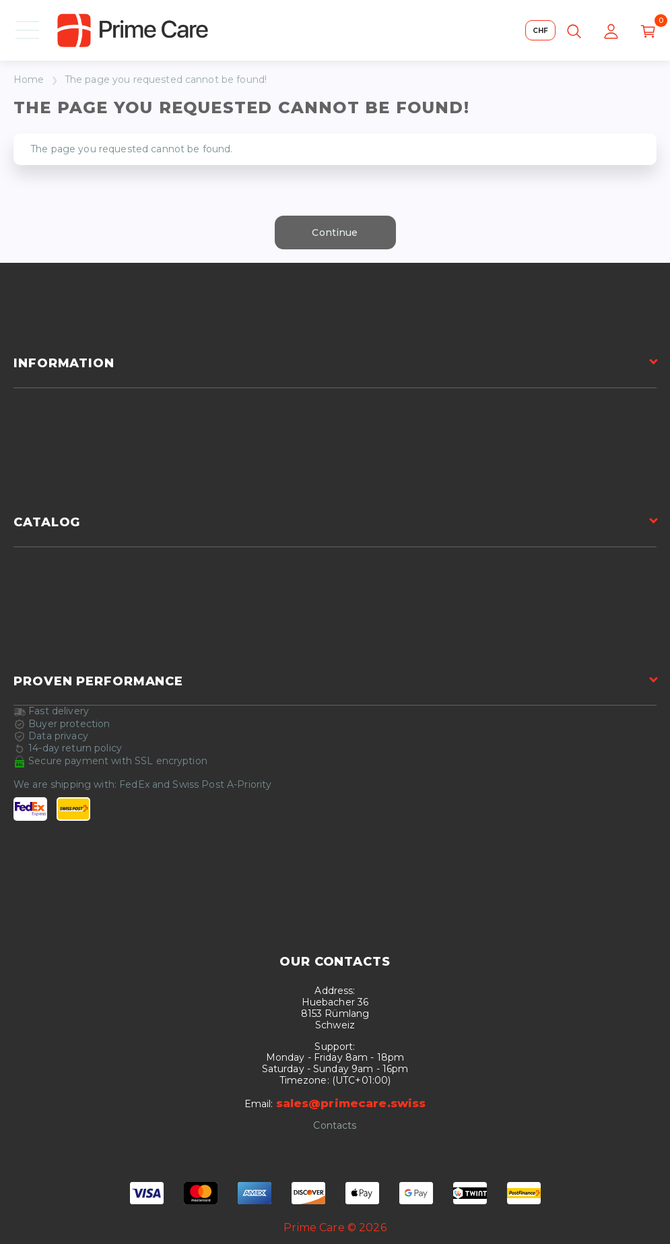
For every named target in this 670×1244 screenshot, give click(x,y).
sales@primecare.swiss (351, 1103)
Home (28, 80)
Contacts (334, 1125)
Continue (335, 232)
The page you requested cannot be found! (166, 80)
